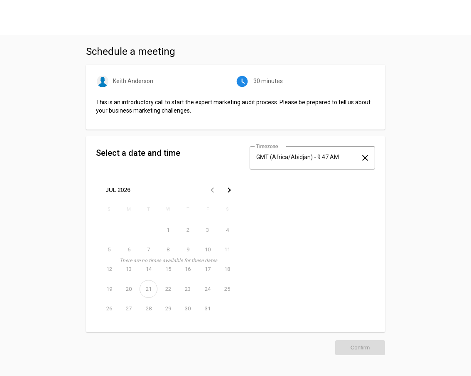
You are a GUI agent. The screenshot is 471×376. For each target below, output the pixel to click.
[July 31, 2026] (207, 308)
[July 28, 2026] (148, 308)
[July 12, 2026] (109, 269)
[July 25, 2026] (227, 289)
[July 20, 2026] (128, 289)
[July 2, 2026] (188, 230)
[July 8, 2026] (168, 249)
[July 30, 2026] (188, 308)
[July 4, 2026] (227, 230)
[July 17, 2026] (207, 269)
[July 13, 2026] (128, 269)
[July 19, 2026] (109, 289)
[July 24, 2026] (207, 289)
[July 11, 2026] (227, 249)
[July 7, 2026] (148, 249)
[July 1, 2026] (168, 230)
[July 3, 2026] (207, 230)
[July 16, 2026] (188, 269)
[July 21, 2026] (148, 289)
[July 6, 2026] (128, 249)
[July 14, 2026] (148, 269)
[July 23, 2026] (188, 289)
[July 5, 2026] (109, 249)
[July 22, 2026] (168, 289)
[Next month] (229, 190)
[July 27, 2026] (128, 308)
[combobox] (304, 157)
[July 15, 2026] (168, 269)
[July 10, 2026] (207, 249)
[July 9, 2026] (188, 249)
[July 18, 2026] (227, 269)
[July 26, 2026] (109, 308)
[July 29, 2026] (168, 308)
